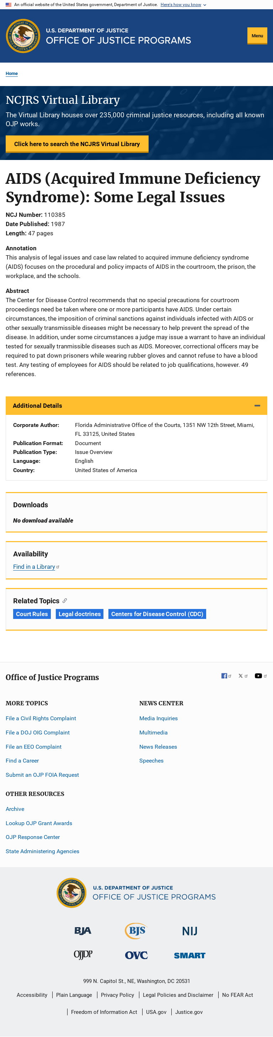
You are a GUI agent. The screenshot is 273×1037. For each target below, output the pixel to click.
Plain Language (74, 995)
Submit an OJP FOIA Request (42, 774)
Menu (257, 35)
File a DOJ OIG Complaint (38, 732)
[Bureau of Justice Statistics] (136, 936)
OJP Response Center (33, 837)
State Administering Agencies (42, 851)
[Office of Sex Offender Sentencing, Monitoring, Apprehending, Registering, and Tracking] (189, 953)
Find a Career (22, 760)
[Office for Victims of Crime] (136, 955)
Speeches (151, 760)
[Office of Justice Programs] (23, 35)
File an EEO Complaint (33, 746)
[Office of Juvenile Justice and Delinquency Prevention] (83, 956)
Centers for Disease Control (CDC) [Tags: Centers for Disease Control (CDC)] (157, 614)
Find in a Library (36, 566)
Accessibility (32, 995)
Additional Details (37, 405)
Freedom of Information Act (104, 1012)
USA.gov (156, 1012)
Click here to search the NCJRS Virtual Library (77, 144)
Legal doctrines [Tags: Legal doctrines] (80, 614)
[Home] (118, 36)
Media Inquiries (158, 718)
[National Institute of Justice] (190, 928)
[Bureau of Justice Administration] (83, 927)
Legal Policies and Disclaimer (178, 995)
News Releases (158, 746)
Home (12, 73)
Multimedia (153, 732)
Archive (15, 809)
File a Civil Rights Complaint (41, 718)
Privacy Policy (117, 995)
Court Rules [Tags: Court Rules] (32, 614)
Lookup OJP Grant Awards (39, 823)
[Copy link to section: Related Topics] (63, 600)
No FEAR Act (237, 995)
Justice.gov (189, 1012)
